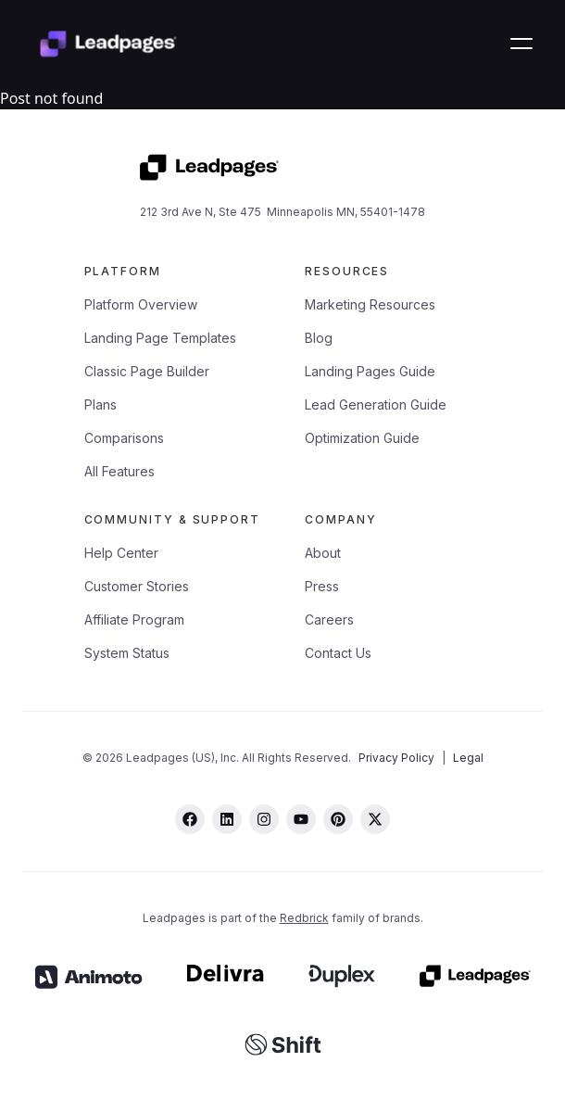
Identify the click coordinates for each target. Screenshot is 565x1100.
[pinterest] (338, 819)
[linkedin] (227, 819)
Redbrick (304, 918)
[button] (521, 43)
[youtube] (301, 819)
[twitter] (375, 819)
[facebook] (190, 819)
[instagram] (264, 819)
